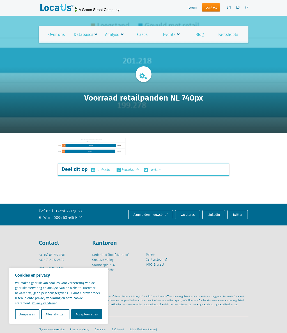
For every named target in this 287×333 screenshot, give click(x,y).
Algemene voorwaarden (51, 330)
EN (229, 7)
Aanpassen (27, 314)
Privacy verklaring (44, 303)
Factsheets (228, 34)
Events (169, 34)
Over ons (56, 34)
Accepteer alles (87, 314)
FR (246, 7)
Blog (199, 34)
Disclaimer (100, 330)
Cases (142, 34)
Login (192, 7)
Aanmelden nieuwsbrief (150, 214)
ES (238, 7)
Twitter (152, 170)
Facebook (128, 170)
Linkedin (101, 170)
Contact (211, 7)
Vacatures (188, 214)
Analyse (112, 34)
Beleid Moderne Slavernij (143, 330)
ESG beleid (118, 330)
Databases (83, 34)
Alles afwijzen (55, 314)
